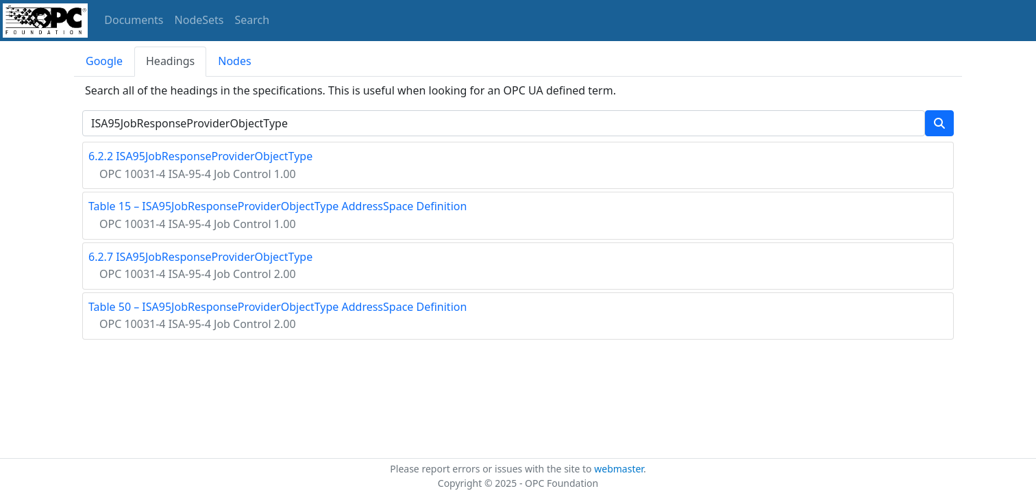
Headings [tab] (170, 60)
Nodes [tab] (234, 60)
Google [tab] (104, 60)
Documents (133, 19)
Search (252, 19)
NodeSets (199, 19)
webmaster (618, 468)
